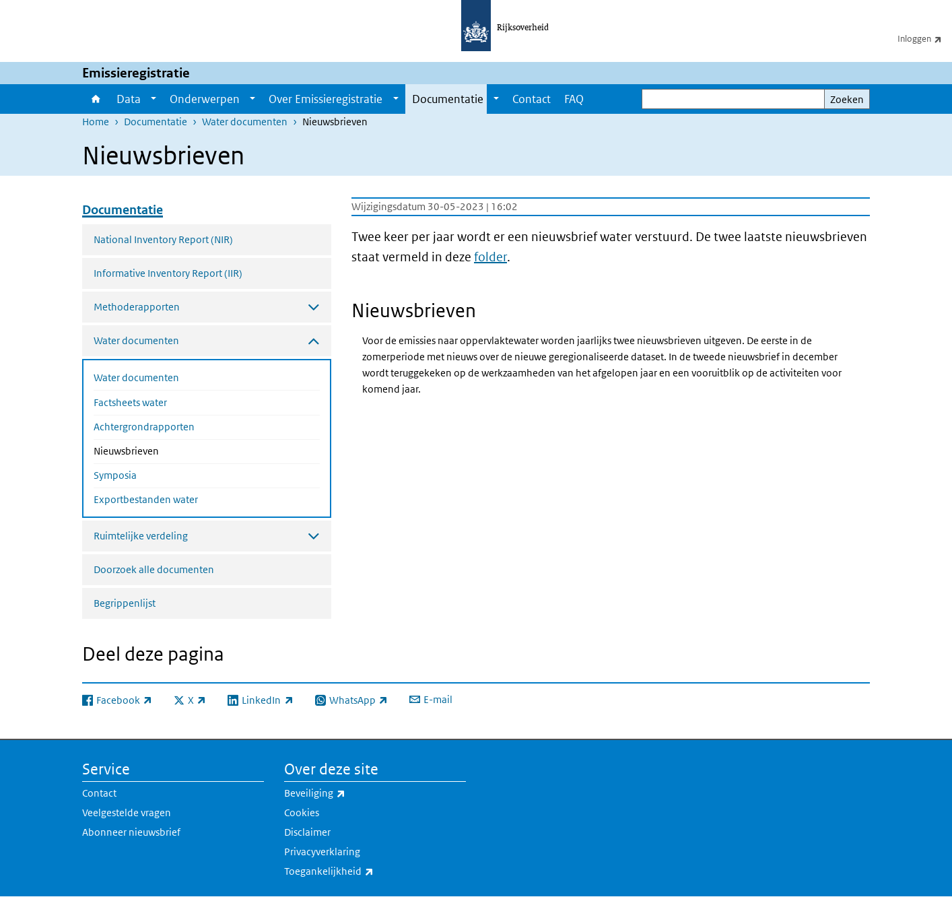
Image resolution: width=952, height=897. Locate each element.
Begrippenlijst (125, 603)
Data (128, 99)
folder (490, 257)
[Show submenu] (153, 99)
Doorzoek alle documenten (154, 569)
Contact (531, 99)
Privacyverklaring (322, 851)
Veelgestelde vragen (126, 812)
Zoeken (847, 99)
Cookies (301, 812)
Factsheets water (130, 402)
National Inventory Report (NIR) (163, 239)
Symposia (115, 475)
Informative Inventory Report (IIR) (168, 273)
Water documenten (244, 121)
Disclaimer (307, 832)
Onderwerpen (205, 99)
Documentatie (447, 99)
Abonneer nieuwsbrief (131, 832)
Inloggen (924, 38)
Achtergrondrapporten (144, 426)
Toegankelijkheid (358, 871)
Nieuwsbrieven (162, 449)
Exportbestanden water (146, 499)
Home (96, 99)
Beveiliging (344, 793)
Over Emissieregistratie (325, 99)
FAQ (574, 99)
